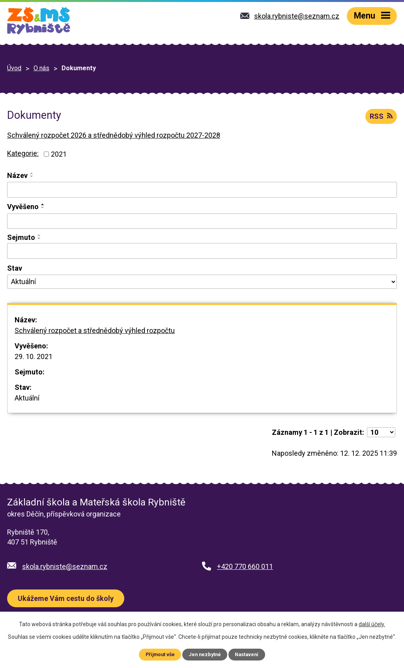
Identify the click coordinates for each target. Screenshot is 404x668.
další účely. (372, 624)
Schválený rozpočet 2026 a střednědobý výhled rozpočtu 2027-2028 (113, 135)
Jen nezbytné (205, 654)
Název (17, 175)
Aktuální (27, 398)
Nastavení (246, 654)
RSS (381, 116)
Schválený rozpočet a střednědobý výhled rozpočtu (95, 330)
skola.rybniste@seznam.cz (64, 566)
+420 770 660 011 (245, 566)
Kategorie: (23, 153)
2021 (59, 154)
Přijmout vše (160, 654)
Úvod (14, 68)
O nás (41, 68)
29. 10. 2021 (33, 356)
